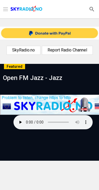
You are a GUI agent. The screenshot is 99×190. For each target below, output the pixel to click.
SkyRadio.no (23, 50)
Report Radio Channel (67, 50)
